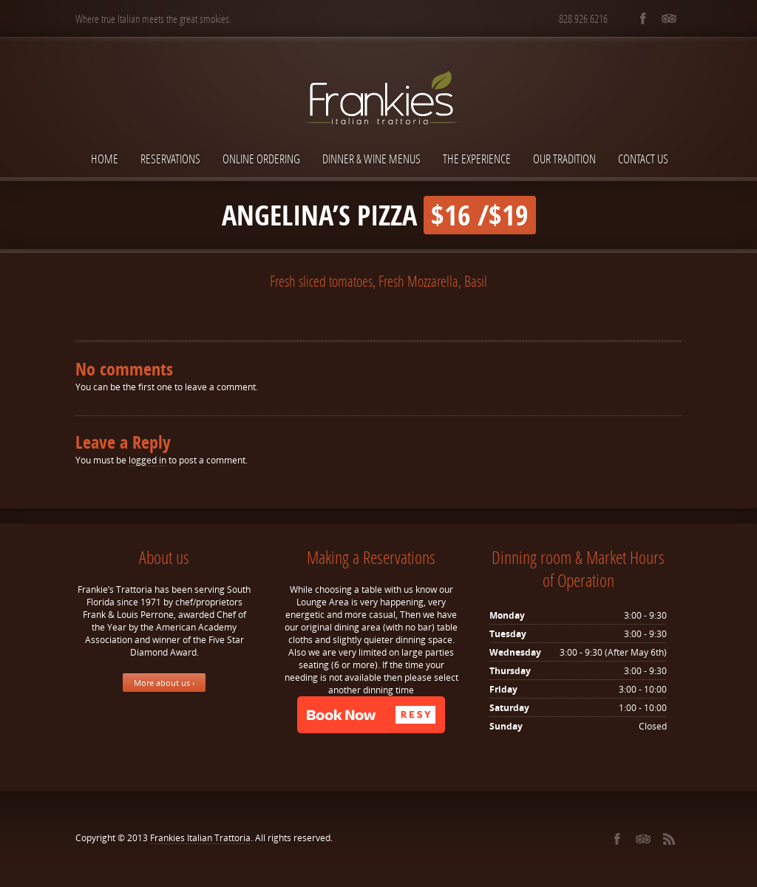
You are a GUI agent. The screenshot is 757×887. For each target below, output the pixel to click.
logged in (147, 460)
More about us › (164, 682)
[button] (371, 714)
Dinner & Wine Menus (371, 158)
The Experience (477, 158)
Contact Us (643, 158)
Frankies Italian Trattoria (200, 838)
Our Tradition (564, 158)
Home (104, 158)
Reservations (170, 158)
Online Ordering (261, 158)
